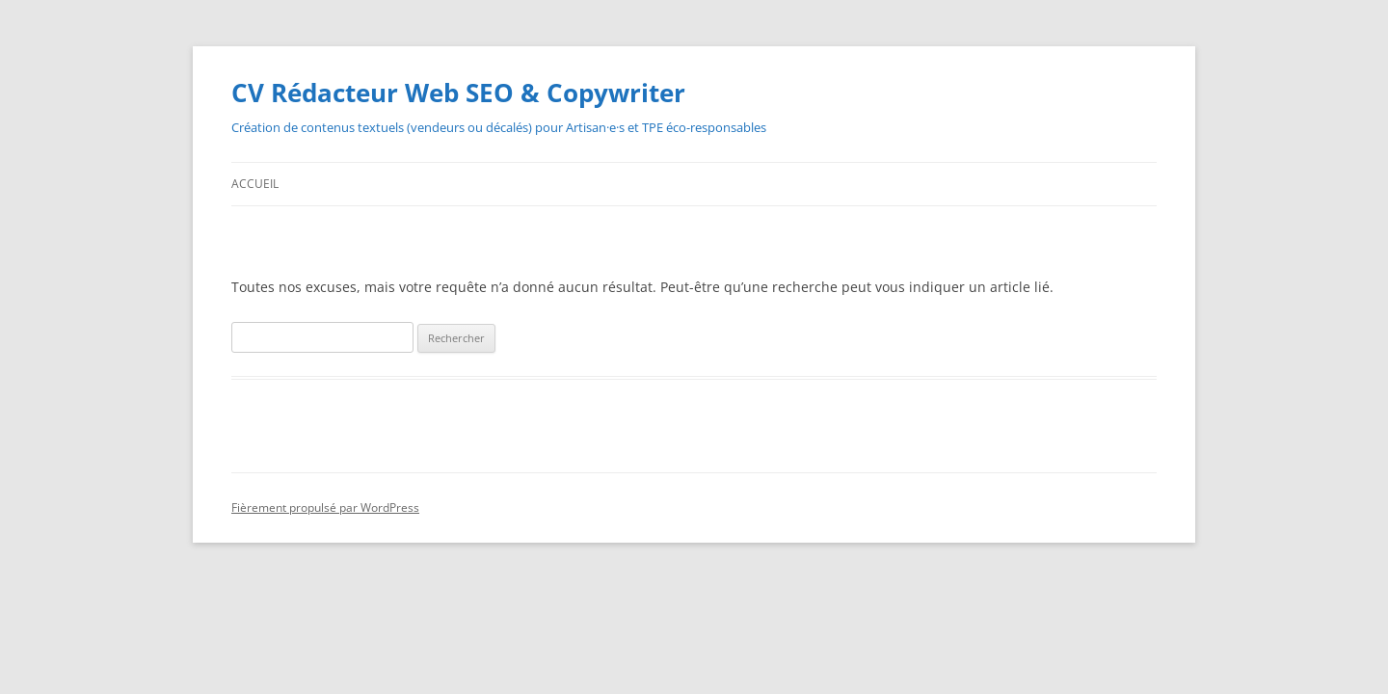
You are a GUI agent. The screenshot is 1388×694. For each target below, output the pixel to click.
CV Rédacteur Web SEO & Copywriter (458, 92)
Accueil (255, 183)
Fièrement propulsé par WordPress (325, 507)
